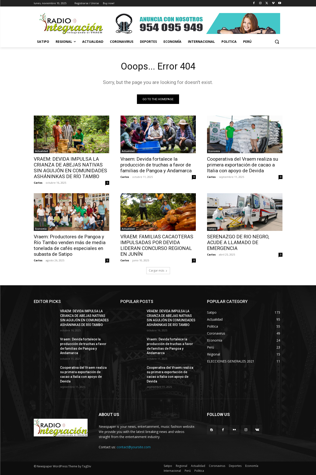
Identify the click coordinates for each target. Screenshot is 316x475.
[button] (276, 41)
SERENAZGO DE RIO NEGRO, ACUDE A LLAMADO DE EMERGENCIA (238, 242)
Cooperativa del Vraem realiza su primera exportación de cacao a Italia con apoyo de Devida (242, 164)
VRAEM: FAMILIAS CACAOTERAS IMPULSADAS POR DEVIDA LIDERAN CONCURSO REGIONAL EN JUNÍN (156, 245)
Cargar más (158, 270)
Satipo (212, 228)
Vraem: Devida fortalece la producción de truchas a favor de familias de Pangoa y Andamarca (156, 164)
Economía (214, 151)
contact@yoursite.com (134, 447)
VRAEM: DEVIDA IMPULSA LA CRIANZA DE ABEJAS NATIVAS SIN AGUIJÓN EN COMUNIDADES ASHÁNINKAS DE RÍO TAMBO (70, 167)
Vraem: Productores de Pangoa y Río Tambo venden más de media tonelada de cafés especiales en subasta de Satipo (69, 245)
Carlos (38, 182)
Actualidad (41, 151)
